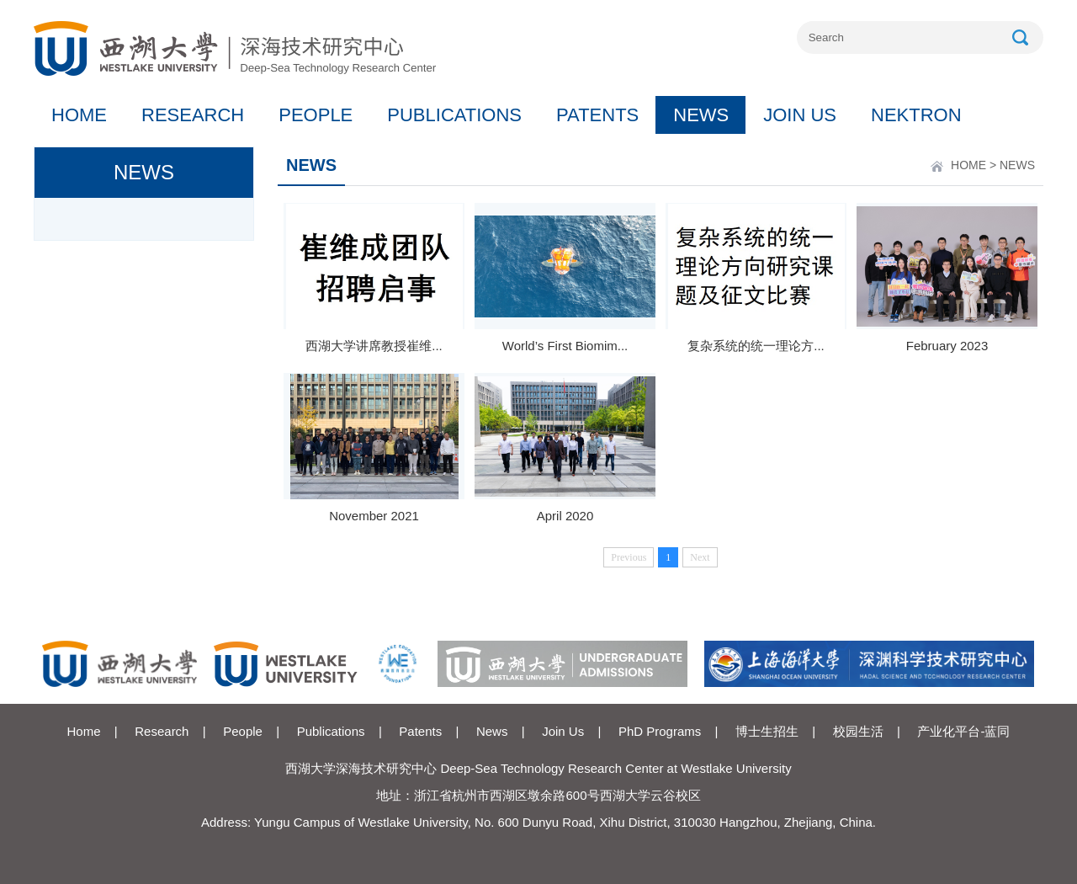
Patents (420, 731)
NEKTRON (916, 114)
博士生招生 (766, 731)
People (243, 731)
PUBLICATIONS (454, 114)
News (492, 731)
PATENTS (597, 114)
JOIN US (799, 114)
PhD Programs (659, 731)
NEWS (701, 114)
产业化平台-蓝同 (963, 731)
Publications (331, 731)
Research (161, 731)
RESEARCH (192, 114)
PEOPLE (316, 114)
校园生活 (858, 731)
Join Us (563, 731)
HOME (79, 114)
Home (84, 731)
